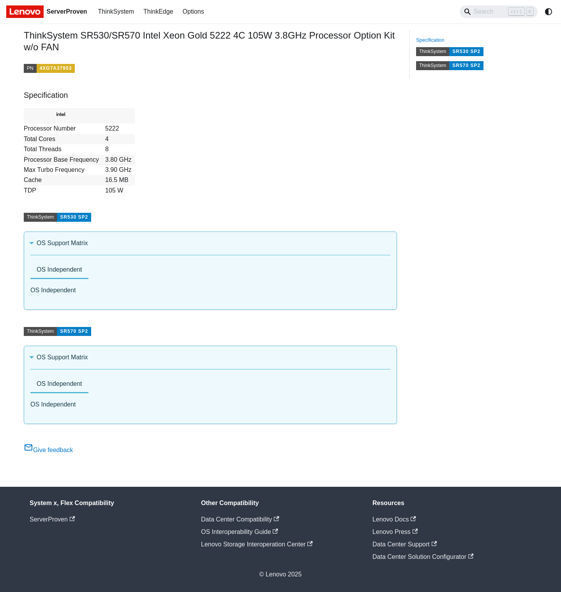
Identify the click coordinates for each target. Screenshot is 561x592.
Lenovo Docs (394, 519)
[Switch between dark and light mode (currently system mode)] (548, 11)
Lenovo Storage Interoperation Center (257, 544)
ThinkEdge (158, 11)
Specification (430, 40)
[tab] (59, 270)
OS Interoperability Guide (239, 531)
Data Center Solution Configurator (422, 556)
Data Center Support (404, 544)
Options (193, 11)
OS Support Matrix (62, 243)
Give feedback (48, 450)
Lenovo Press (395, 531)
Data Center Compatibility (240, 519)
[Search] (499, 11)
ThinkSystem (116, 11)
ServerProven (52, 519)
